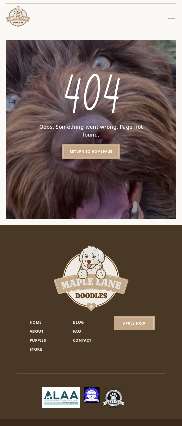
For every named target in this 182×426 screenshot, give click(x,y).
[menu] (171, 17)
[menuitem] (48, 322)
